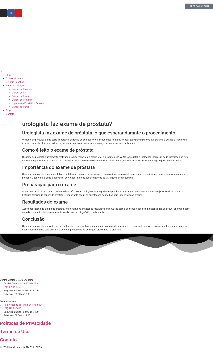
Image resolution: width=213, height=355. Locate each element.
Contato (8, 340)
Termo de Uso (14, 331)
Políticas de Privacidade (25, 323)
